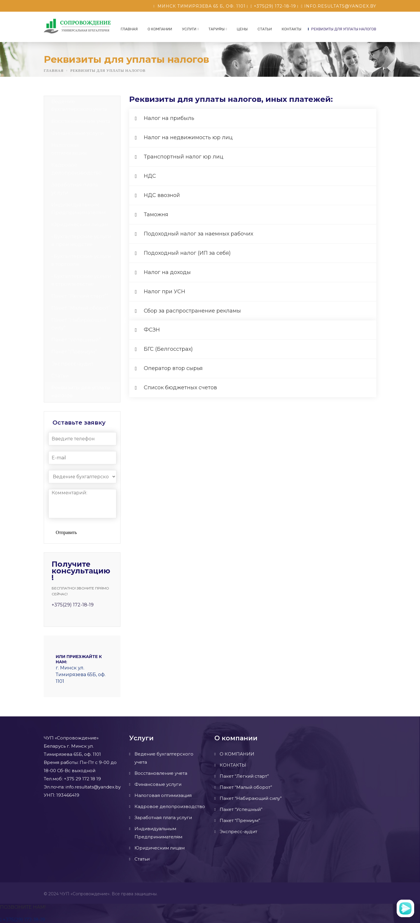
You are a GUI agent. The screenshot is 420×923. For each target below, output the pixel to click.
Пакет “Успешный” (76, 340)
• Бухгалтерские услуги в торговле (81, 260)
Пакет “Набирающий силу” (78, 324)
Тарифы (217, 29)
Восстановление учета (81, 121)
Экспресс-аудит (72, 364)
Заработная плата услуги (74, 189)
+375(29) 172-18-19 (273, 6)
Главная (129, 29)
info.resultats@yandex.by (338, 6)
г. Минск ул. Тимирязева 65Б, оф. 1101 (81, 674)
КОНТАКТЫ (291, 29)
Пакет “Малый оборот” (80, 308)
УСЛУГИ (189, 29)
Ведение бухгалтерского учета (79, 105)
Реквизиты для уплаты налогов (343, 29)
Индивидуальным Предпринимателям (78, 208)
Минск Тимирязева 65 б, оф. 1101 (202, 6)
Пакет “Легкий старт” (244, 776)
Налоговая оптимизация (69, 149)
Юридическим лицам (79, 224)
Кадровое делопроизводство (76, 169)
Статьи (265, 29)
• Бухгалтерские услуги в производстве (81, 240)
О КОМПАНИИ (160, 29)
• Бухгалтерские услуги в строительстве (81, 280)
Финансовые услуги (77, 133)
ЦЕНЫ (242, 29)
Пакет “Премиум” (74, 352)
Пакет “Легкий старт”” (79, 296)
